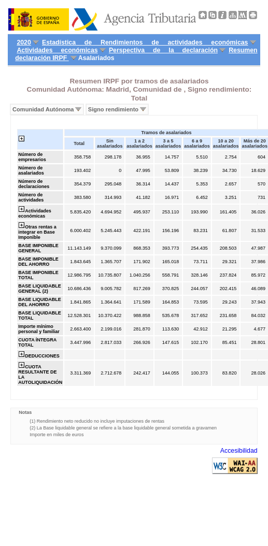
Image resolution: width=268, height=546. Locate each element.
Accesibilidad (239, 450)
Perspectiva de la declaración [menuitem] (163, 50)
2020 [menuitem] (24, 42)
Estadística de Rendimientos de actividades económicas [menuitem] (145, 42)
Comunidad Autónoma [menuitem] (43, 109)
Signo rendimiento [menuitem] (113, 109)
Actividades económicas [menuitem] (57, 50)
